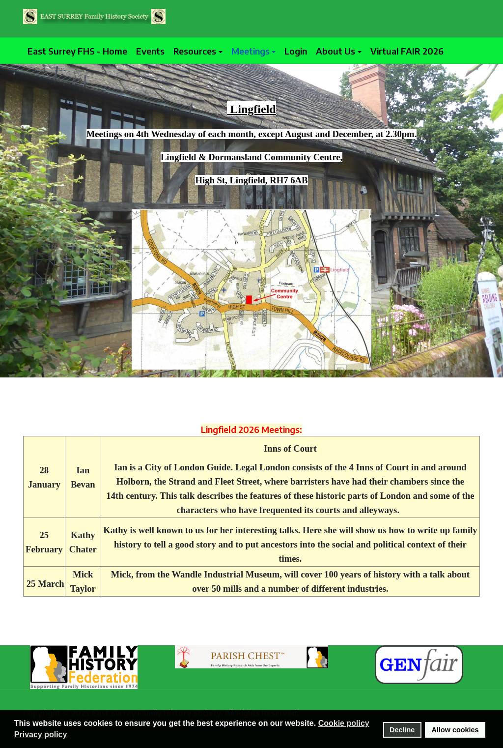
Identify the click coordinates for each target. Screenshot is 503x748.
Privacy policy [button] (40, 734)
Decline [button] (402, 730)
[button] (198, 51)
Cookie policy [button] (343, 723)
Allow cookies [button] (455, 730)
